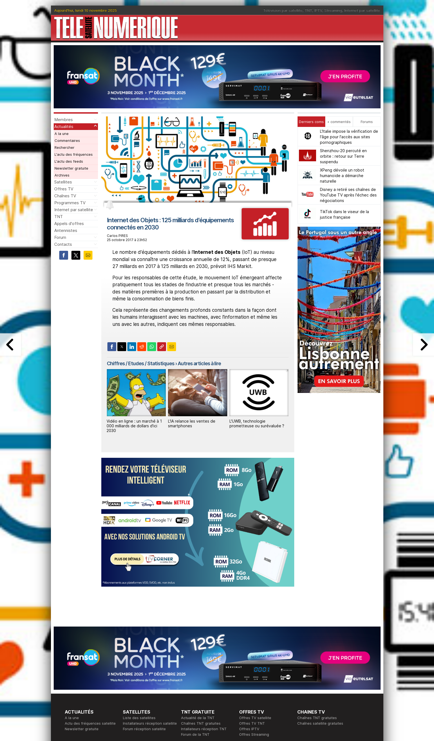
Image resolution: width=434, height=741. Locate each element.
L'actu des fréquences (74, 154)
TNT (308, 10)
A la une (62, 133)
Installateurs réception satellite (150, 723)
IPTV (318, 10)
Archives (62, 175)
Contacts (63, 244)
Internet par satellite (362, 10)
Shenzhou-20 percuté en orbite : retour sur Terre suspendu (343, 156)
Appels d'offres (69, 223)
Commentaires (67, 140)
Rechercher (64, 147)
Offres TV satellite (255, 718)
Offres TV (63, 188)
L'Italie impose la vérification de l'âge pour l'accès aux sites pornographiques (349, 137)
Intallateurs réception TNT (204, 729)
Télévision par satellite (283, 10)
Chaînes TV (65, 195)
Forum (60, 237)
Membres (63, 119)
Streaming (333, 10)
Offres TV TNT (252, 723)
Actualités (63, 126)
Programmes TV (70, 202)
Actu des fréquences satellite (90, 723)
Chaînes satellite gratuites (320, 723)
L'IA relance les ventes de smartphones (191, 423)
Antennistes (65, 230)
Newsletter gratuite (71, 168)
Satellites (63, 182)
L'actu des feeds (69, 161)
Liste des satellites (139, 718)
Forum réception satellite (144, 729)
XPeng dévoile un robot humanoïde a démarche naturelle (342, 175)
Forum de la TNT (195, 734)
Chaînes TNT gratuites (201, 723)
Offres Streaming (254, 734)
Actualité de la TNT (198, 718)
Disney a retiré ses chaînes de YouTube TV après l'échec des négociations (348, 195)
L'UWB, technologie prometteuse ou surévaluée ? (256, 423)
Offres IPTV (249, 729)
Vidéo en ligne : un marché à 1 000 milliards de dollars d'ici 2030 (134, 426)
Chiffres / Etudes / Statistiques (140, 363)
